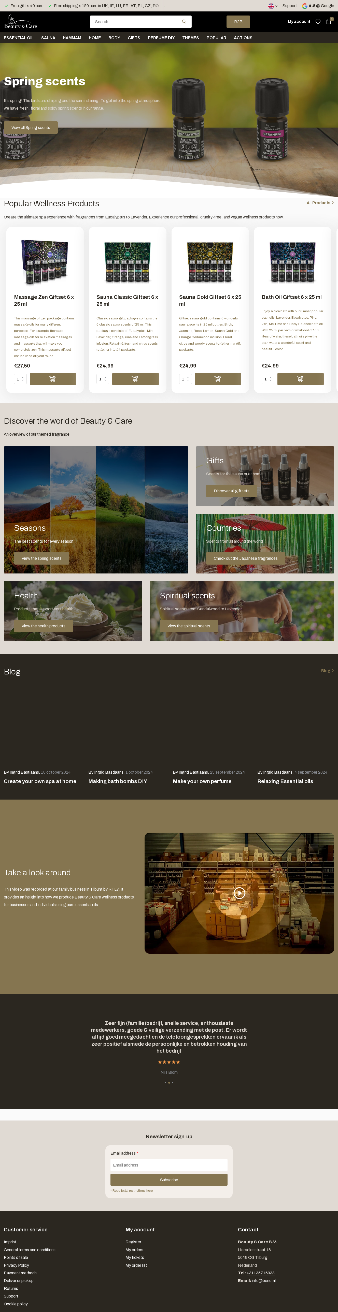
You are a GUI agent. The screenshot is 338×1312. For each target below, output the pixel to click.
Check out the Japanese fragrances (246, 558)
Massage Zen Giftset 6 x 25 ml (44, 300)
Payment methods (20, 1273)
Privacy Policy (16, 1265)
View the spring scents (42, 558)
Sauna (48, 38)
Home (95, 38)
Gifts (134, 38)
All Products (318, 203)
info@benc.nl (264, 1280)
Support (290, 6)
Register (133, 1242)
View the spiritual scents (188, 626)
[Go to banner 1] (96, 509)
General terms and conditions (29, 1250)
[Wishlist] (318, 21)
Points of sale (16, 1257)
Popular (216, 38)
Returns (11, 1288)
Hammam (72, 38)
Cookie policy (16, 1304)
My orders (134, 1250)
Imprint (10, 1242)
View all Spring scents (30, 127)
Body (114, 38)
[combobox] (141, 22)
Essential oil (19, 38)
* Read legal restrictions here (131, 1190)
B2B (238, 22)
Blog (325, 671)
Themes (190, 38)
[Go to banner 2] (265, 476)
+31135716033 (261, 1273)
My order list (136, 1265)
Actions (243, 38)
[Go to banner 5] (242, 611)
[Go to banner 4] (73, 611)
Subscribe (169, 1180)
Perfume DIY (161, 38)
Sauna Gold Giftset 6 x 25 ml (210, 300)
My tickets (134, 1257)
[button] (165, 1082)
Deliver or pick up (19, 1280)
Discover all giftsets (231, 491)
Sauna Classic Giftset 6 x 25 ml (127, 300)
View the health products (43, 626)
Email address (124, 1153)
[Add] (53, 379)
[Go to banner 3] (265, 543)
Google (327, 6)
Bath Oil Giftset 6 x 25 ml (292, 297)
